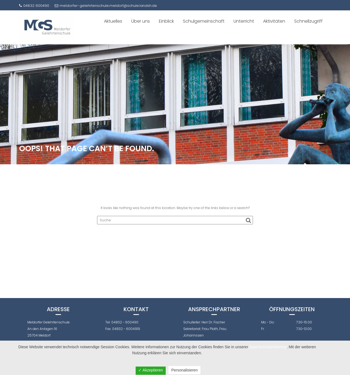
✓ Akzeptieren (150, 370)
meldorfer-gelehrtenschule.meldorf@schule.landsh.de (106, 5)
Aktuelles (113, 21)
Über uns (140, 21)
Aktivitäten (274, 21)
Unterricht (244, 21)
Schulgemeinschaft (203, 21)
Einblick (166, 21)
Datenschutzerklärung (268, 347)
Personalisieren (184, 370)
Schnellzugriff (308, 21)
